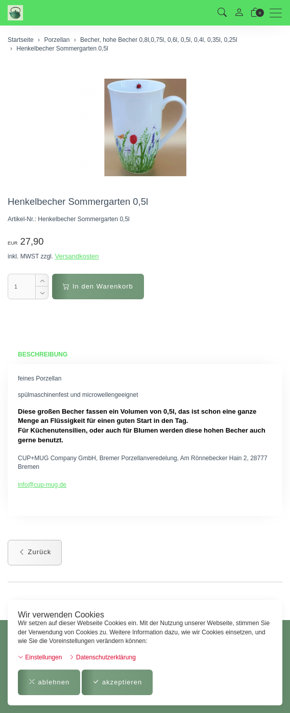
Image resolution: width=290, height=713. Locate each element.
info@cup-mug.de (42, 484)
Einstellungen (40, 657)
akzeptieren (117, 682)
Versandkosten (77, 256)
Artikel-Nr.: (22, 219)
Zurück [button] (34, 552)
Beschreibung (42, 354)
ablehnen (49, 682)
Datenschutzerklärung (102, 657)
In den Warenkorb (98, 286)
